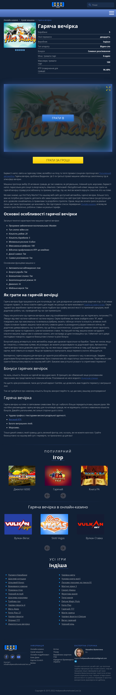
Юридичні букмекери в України (63, 660)
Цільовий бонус (16, 582)
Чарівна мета (68, 575)
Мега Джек (13, 609)
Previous (47, 496)
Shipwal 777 (14, 620)
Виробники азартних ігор (62, 655)
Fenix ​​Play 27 (14, 612)
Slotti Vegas (58, 538)
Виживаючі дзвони (17, 586)
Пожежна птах (15, 590)
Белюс (33, 663)
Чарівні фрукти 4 (16, 605)
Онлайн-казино (88, 204)
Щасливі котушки (17, 578)
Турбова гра (14, 601)
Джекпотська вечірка (19, 624)
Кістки (56, 649)
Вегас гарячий (69, 620)
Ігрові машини (37, 652)
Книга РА (94, 489)
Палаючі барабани (17, 575)
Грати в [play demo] (58, 118)
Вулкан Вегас (22, 538)
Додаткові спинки (89, 378)
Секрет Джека (68, 590)
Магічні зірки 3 (69, 586)
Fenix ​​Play (66, 605)
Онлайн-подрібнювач (40, 654)
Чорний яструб (15, 593)
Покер (56, 652)
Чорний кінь (68, 624)
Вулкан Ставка (94, 538)
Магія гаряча (68, 612)
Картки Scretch (37, 660)
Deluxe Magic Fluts (71, 601)
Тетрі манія (67, 597)
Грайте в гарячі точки (94, 304)
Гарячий (58, 489)
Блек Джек (35, 657)
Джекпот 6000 (22, 489)
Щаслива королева (17, 597)
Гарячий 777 (68, 609)
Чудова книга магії (71, 578)
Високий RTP (15, 419)
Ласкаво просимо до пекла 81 (77, 582)
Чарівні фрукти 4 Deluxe (74, 616)
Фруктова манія (69, 593)
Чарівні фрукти (15, 616)
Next (63, 496)
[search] (90, 5)
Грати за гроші (58, 160)
